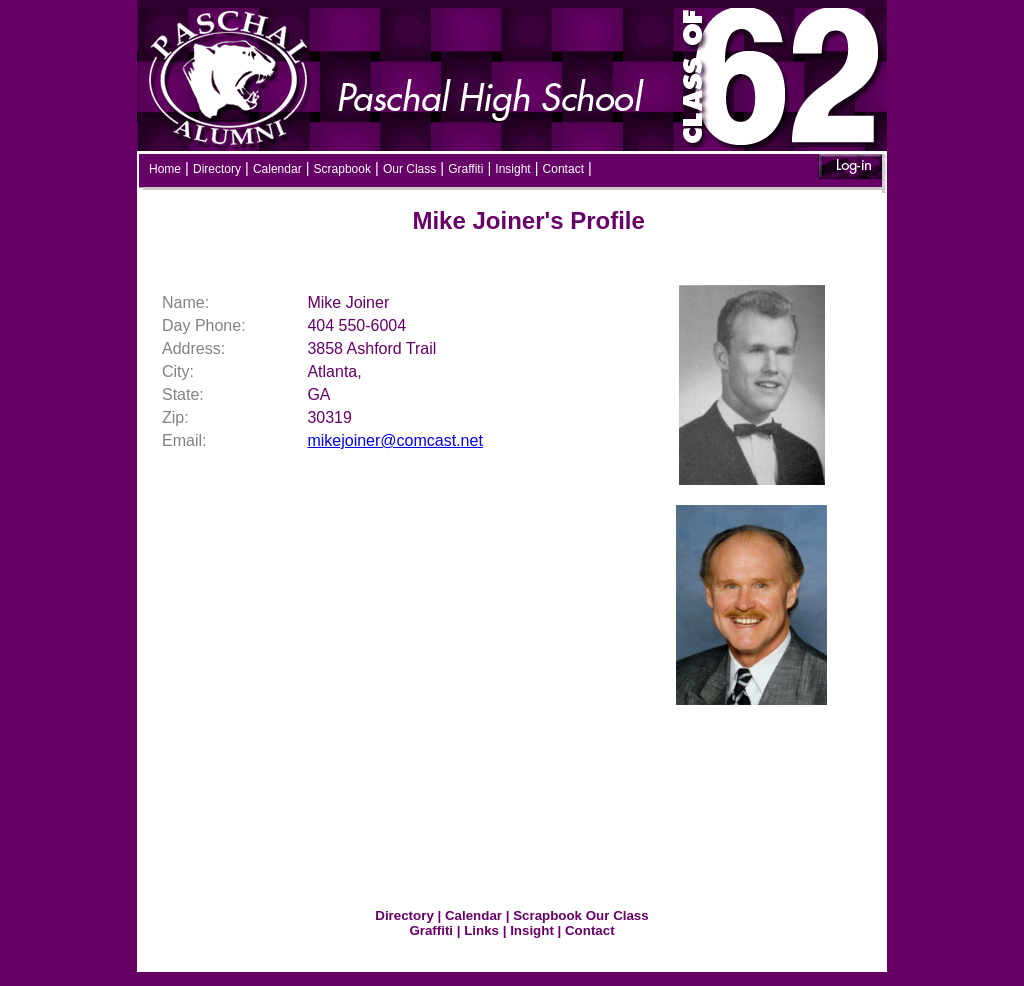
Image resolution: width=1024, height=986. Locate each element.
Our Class (409, 169)
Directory (217, 169)
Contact (563, 169)
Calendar (277, 169)
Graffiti (465, 169)
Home (165, 169)
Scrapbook (342, 169)
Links (481, 930)
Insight (512, 169)
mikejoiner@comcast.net (394, 440)
